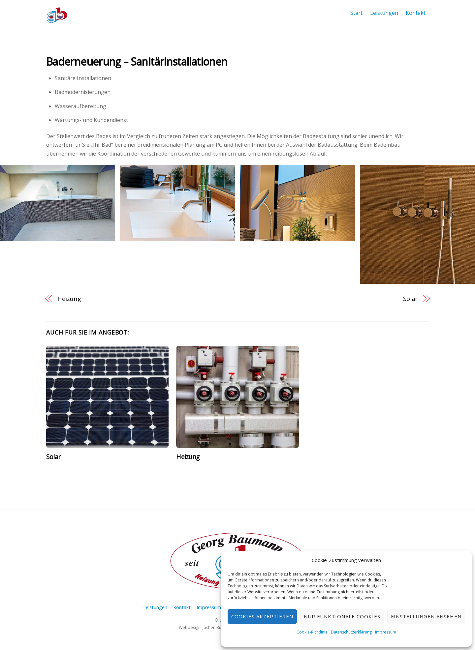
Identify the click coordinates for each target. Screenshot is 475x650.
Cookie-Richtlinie (312, 632)
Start (356, 12)
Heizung (69, 298)
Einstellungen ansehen (426, 616)
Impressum (385, 632)
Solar (410, 298)
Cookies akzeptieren (262, 616)
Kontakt (416, 12)
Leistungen (384, 12)
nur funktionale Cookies (342, 616)
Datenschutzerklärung (351, 632)
